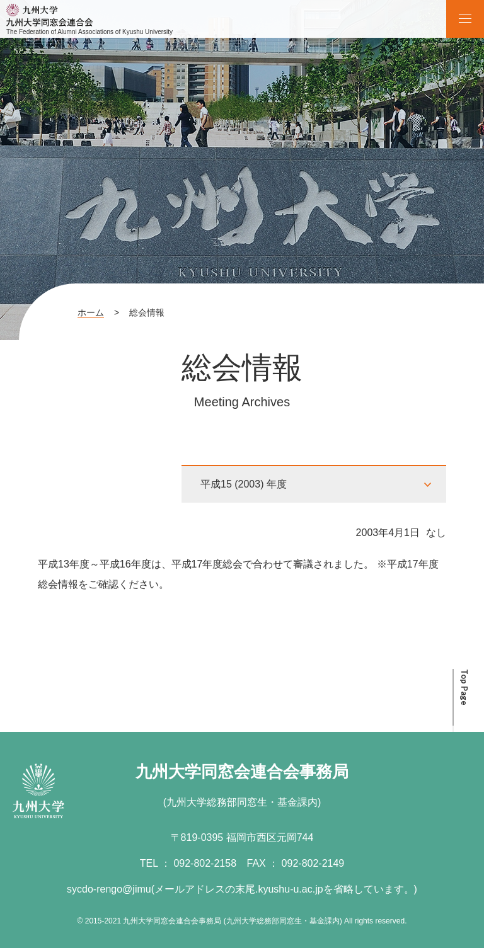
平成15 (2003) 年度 (243, 484)
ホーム (91, 312)
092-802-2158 (204, 863)
